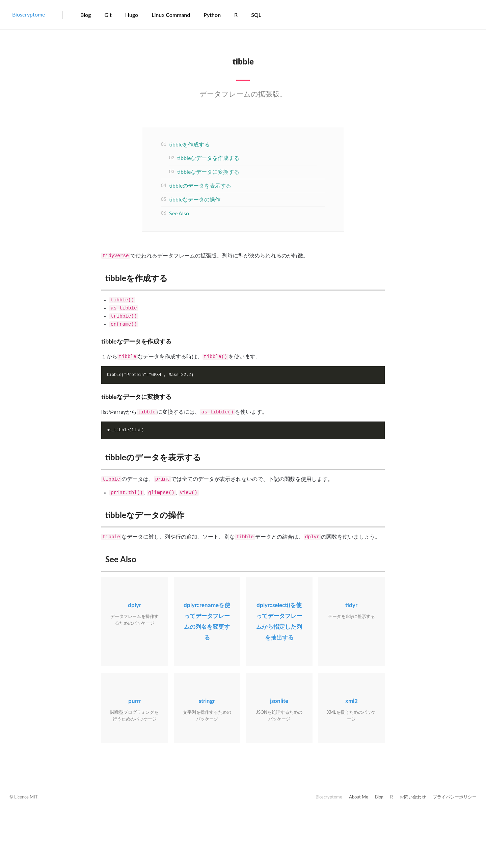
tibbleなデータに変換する (208, 172)
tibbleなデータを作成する (208, 158)
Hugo (131, 14)
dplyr (134, 605)
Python (212, 14)
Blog (85, 14)
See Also (179, 213)
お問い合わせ (413, 797)
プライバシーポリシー (455, 797)
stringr (207, 701)
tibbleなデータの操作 (194, 199)
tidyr (351, 605)
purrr (134, 701)
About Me (358, 797)
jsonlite (279, 701)
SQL (256, 14)
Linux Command (171, 14)
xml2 (351, 701)
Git (107, 14)
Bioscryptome (28, 15)
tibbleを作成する (189, 144)
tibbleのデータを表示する (200, 186)
